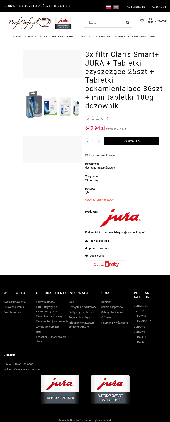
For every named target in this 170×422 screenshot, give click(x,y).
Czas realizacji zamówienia (52, 321)
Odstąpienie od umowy (82, 307)
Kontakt (106, 301)
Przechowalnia (12, 312)
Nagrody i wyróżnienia (114, 322)
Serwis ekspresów (112, 307)
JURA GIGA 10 (142, 321)
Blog (71, 301)
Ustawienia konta (14, 307)
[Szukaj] (127, 22)
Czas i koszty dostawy (49, 316)
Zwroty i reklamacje (47, 326)
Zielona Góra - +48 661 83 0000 (22, 369)
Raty (38, 331)
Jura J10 (139, 311)
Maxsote (64, 420)
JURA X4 (139, 342)
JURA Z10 (140, 316)
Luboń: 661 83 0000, (16, 5)
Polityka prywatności (81, 312)
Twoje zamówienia (15, 301)
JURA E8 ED (141, 306)
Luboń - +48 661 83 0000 (18, 364)
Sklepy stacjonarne (112, 312)
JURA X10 (140, 337)
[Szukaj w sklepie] (104, 22)
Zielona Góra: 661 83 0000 (46, 5)
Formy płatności (45, 301)
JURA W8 (139, 326)
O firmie (106, 317)
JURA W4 (139, 331)
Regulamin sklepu (79, 317)
